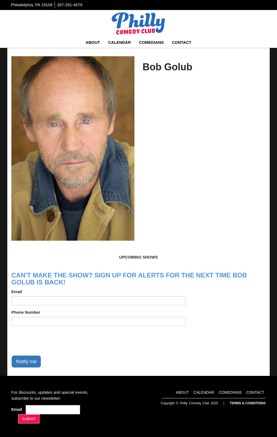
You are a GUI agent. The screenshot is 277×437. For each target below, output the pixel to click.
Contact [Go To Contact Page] (181, 42)
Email (16, 291)
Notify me (26, 361)
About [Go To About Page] (92, 42)
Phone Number (25, 312)
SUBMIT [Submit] (29, 419)
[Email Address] (53, 409)
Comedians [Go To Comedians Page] (151, 42)
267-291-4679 (69, 4)
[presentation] (52, 340)
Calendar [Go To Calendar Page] (119, 42)
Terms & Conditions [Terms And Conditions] (248, 403)
